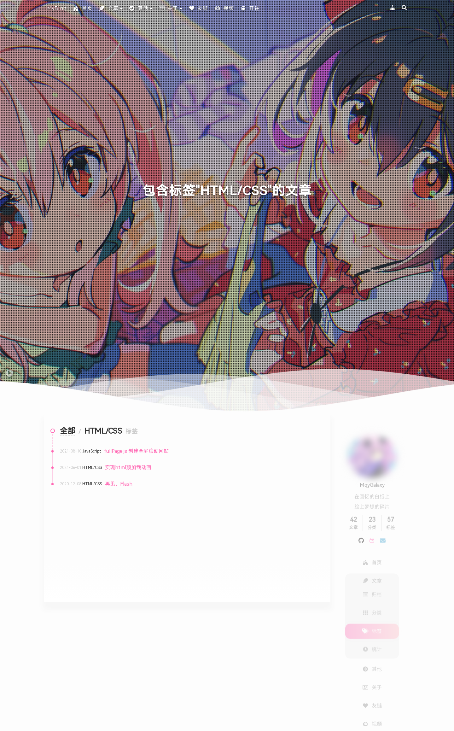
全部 (67, 431)
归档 (372, 582)
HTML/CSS (92, 467)
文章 (109, 8)
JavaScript (91, 451)
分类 (372, 600)
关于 (168, 8)
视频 (224, 8)
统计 (372, 637)
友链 (198, 8)
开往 (250, 8)
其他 (138, 8)
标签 (372, 619)
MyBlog (57, 8)
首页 (83, 8)
